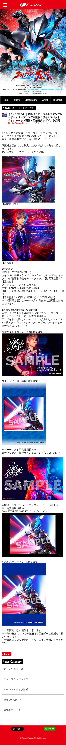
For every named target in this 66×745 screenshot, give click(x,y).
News (17, 100)
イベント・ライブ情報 (16, 689)
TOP (5, 100)
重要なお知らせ (12, 699)
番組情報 (58, 100)
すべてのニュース (13, 668)
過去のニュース (12, 710)
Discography (31, 100)
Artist (45, 100)
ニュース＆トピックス (16, 679)
